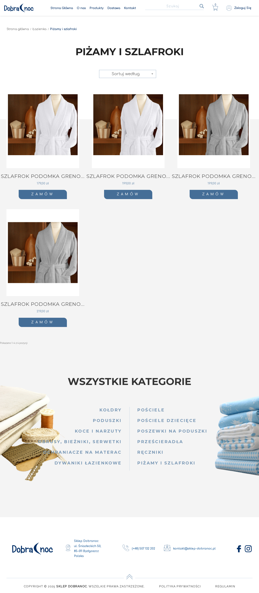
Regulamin (225, 586)
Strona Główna (62, 8)
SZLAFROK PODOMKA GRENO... (43, 176)
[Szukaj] (174, 6)
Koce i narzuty (98, 431)
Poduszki (107, 420)
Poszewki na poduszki (172, 431)
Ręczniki (150, 452)
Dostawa (113, 8)
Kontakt (130, 8)
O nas (81, 8)
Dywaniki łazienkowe (88, 462)
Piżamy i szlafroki (166, 462)
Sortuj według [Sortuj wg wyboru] (133, 74)
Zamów (42, 194)
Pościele (151, 409)
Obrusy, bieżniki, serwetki (80, 441)
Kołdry (110, 409)
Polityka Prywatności (180, 586)
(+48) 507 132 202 (143, 548)
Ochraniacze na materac (82, 452)
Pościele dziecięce (166, 420)
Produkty (97, 8)
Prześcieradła (160, 441)
